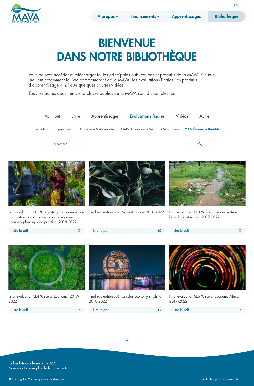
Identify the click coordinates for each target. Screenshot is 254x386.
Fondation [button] (41, 129)
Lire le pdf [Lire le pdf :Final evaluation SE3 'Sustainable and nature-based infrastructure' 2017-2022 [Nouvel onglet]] (181, 230)
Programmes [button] (62, 129)
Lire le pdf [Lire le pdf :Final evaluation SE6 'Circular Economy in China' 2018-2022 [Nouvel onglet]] (100, 310)
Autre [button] (204, 116)
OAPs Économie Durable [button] (202, 129)
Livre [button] (75, 116)
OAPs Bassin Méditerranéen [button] (96, 129)
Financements (143, 16)
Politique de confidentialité (48, 379)
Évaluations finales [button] (147, 116)
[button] (127, 341)
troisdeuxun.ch (233, 379)
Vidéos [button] (182, 116)
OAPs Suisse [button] (170, 129)
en (236, 5)
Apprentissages (186, 16)
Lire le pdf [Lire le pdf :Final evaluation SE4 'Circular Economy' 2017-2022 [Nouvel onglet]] (20, 310)
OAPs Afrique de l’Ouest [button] (138, 129)
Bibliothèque (226, 16)
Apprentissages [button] (105, 116)
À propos (106, 16)
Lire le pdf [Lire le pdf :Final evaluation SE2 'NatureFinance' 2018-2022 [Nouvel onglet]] (100, 230)
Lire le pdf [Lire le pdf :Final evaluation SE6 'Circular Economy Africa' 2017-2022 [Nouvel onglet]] (181, 310)
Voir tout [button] (52, 116)
